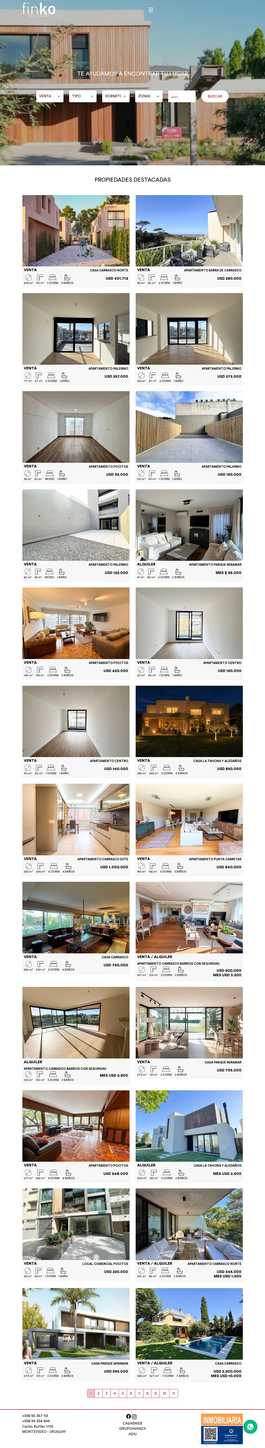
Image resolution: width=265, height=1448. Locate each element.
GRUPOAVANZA (132, 1429)
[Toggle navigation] (151, 10)
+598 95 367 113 (35, 1416)
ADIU (132, 1434)
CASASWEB (132, 1423)
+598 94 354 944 (36, 1421)
